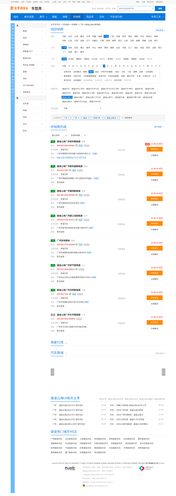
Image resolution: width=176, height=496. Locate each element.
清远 (142, 48)
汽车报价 (66, 24)
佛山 (82, 48)
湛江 (76, 52)
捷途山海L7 (79, 97)
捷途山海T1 (108, 97)
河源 (124, 48)
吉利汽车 (67, 72)
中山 (94, 48)
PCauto (161, 463)
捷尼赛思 (67, 76)
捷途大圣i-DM (150, 93)
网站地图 (141, 463)
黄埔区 (118, 59)
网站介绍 (68, 463)
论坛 (41, 2)
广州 (69, 2)
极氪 (85, 72)
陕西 (114, 41)
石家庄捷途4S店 (101, 443)
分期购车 (154, 155)
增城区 (134, 59)
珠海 (70, 52)
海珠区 (87, 59)
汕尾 (154, 48)
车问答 (46, 2)
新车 (23, 2)
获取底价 (154, 149)
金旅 (123, 76)
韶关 (148, 48)
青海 (108, 41)
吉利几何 (77, 76)
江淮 (129, 72)
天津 (88, 36)
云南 (150, 41)
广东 (106, 36)
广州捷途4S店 (56, 439)
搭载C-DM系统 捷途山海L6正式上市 (131, 405)
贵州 (124, 36)
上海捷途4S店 (85, 439)
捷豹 (135, 72)
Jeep (117, 72)
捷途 (91, 72)
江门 (130, 48)
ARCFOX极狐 (107, 72)
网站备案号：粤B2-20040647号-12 (95, 478)
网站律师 (111, 463)
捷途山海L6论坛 (131, 399)
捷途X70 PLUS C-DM (110, 89)
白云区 (94, 59)
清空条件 (128, 118)
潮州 (106, 48)
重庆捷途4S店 (144, 439)
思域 (94, 8)
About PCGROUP (58, 463)
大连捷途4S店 (115, 448)
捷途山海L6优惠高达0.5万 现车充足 (71, 157)
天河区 (71, 59)
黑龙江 (149, 36)
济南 (88, 2)
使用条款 (104, 463)
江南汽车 (98, 80)
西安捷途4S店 (115, 439)
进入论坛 (150, 2)
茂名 (136, 48)
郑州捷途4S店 (144, 448)
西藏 (144, 41)
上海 (64, 2)
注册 (143, 2)
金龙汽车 (102, 76)
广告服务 (82, 463)
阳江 (160, 48)
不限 (64, 36)
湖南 (136, 36)
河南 (64, 41)
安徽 (94, 36)
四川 (120, 41)
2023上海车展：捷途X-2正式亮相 (130, 419)
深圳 (73, 2)
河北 (142, 36)
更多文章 (103, 399)
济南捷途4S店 (116, 443)
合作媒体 (90, 463)
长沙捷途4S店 (71, 443)
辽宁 (88, 41)
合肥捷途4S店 (85, 452)
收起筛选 (160, 30)
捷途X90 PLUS (103, 93)
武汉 (83, 2)
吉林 (82, 41)
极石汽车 (131, 76)
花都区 (126, 59)
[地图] (94, 153)
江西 (76, 41)
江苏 (70, 41)
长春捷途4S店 (85, 448)
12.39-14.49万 (157, 169)
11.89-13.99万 (157, 144)
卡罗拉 (108, 8)
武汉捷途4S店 (129, 439)
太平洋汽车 (55, 24)
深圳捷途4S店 (100, 439)
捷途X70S (66, 93)
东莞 (76, 48)
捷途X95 (129, 93)
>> (92, 2)
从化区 (142, 59)
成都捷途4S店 (56, 443)
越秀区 (102, 59)
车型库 (28, 2)
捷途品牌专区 (159, 399)
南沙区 (150, 59)
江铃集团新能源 (89, 76)
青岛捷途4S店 (100, 452)
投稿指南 (97, 463)
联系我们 (118, 463)
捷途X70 (65, 89)
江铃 (123, 72)
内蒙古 (95, 41)
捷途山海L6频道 (146, 399)
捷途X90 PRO (117, 93)
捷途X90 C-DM (88, 93)
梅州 (100, 48)
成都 (78, 2)
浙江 (156, 41)
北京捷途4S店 (71, 439)
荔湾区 (110, 59)
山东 (126, 41)
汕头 (118, 48)
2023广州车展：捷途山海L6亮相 (129, 410)
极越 (154, 76)
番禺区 (79, 59)
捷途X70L (139, 89)
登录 (137, 2)
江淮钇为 (146, 76)
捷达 (97, 72)
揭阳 (112, 48)
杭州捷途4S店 (56, 448)
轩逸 (114, 8)
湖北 (130, 36)
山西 (132, 41)
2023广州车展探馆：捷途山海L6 (129, 415)
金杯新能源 (88, 80)
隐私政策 (75, 463)
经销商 (35, 2)
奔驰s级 (100, 8)
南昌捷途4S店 (100, 448)
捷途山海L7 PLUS (93, 97)
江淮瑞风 (149, 72)
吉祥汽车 (127, 80)
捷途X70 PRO (127, 89)
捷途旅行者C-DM (134, 97)
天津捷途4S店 (129, 448)
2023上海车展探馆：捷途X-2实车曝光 (132, 424)
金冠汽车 (108, 80)
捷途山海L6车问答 (115, 399)
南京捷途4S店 (131, 443)
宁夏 (102, 41)
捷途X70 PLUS (92, 89)
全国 (54, 2)
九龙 (139, 76)
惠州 (88, 48)
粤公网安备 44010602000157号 (95, 485)
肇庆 (82, 52)
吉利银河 (77, 72)
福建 (100, 36)
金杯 (141, 72)
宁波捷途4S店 (71, 448)
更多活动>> (160, 353)
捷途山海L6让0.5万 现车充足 (71, 405)
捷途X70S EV (95, 101)
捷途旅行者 (119, 97)
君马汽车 (67, 80)
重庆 (82, 36)
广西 (112, 36)
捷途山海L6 (67, 97)
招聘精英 (134, 463)
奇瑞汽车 (98, 118)
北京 (59, 2)
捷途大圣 (138, 93)
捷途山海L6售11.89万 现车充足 (72, 424)
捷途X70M (149, 89)
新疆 (138, 41)
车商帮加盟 (126, 463)
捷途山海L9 (67, 101)
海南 (156, 36)
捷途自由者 (147, 97)
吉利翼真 (77, 80)
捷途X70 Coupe (80, 101)
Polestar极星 (113, 76)
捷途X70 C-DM (78, 89)
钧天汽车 (118, 80)
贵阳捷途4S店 (56, 452)
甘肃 (118, 36)
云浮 (64, 52)
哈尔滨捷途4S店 (146, 443)
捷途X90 (76, 93)
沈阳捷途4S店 (85, 443)
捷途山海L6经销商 (93, 24)
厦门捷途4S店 (71, 452)
